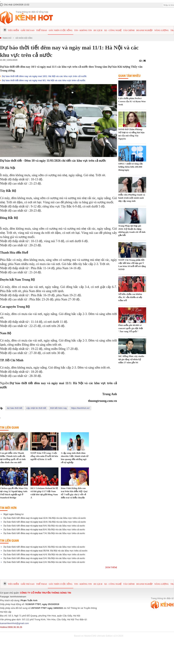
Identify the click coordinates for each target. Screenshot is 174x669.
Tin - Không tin (83, 30)
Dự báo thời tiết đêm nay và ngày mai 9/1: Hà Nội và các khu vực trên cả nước (43, 80)
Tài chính (129, 30)
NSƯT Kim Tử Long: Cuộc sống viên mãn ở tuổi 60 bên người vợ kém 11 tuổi (44, 456)
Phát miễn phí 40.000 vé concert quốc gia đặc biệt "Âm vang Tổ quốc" (130, 328)
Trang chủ (6, 38)
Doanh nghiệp (144, 30)
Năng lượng (161, 30)
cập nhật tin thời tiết (36, 408)
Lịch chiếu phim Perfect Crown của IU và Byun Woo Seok (132, 101)
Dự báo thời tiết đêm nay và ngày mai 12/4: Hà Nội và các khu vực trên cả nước (44, 517)
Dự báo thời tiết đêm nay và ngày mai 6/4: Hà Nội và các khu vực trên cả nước (44, 546)
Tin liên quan (9, 427)
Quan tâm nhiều (129, 76)
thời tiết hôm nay (58, 408)
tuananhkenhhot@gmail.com (14, 623)
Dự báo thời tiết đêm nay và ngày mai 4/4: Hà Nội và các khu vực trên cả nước (44, 554)
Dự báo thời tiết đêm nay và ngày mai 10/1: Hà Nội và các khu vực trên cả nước (44, 76)
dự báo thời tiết (14, 408)
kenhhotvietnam (18, 596)
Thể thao (41, 30)
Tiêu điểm (13, 30)
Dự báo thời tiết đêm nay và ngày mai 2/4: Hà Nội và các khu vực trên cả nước (44, 562)
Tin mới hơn (8, 508)
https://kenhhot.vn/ (80, 408)
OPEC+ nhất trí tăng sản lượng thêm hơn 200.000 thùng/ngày (130, 166)
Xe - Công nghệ (112, 30)
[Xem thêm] (111, 567)
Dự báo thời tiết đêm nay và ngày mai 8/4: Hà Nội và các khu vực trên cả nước (44, 529)
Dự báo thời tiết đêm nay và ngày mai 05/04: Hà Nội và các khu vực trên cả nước (45, 550)
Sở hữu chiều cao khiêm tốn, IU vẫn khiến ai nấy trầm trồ (130, 297)
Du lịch (98, 30)
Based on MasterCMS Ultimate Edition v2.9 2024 (98, 635)
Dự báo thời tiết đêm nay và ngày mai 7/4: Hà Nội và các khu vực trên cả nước (44, 533)
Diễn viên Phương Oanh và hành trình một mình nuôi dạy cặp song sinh (131, 197)
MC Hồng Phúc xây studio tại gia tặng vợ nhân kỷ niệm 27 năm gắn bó (131, 359)
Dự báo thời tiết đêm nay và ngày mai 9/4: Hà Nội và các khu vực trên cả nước (44, 525)
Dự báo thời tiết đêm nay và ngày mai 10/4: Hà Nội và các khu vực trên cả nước (44, 521)
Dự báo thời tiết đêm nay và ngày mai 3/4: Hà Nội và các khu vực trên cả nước (44, 558)
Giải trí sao (27, 30)
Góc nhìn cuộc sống (60, 30)
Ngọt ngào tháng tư (13, 514)
